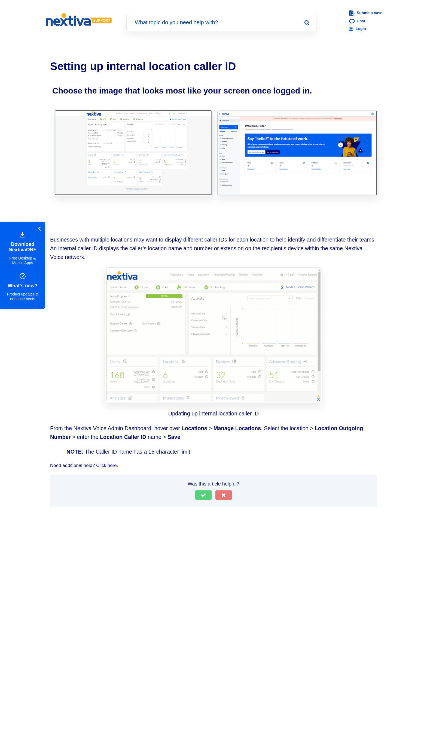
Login (357, 29)
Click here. (107, 465)
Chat (357, 21)
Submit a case (365, 13)
